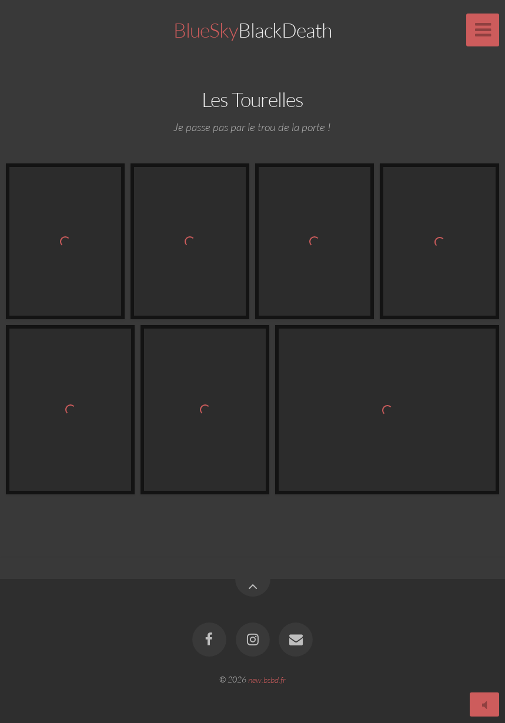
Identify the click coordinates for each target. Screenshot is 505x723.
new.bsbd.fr (267, 679)
